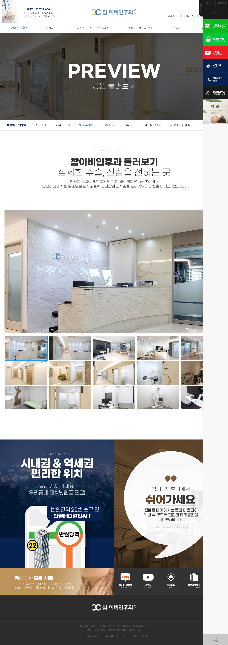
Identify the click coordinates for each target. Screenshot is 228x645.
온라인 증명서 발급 (181, 125)
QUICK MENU (201, 8)
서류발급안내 (152, 125)
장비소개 (109, 125)
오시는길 (197, 16)
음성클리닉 (52, 28)
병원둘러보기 (87, 125)
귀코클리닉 (177, 28)
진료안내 (129, 125)
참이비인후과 (19, 28)
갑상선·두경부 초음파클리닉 (94, 28)
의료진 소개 (62, 125)
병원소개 (41, 125)
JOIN (172, 16)
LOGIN (184, 16)
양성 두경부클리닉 (140, 28)
